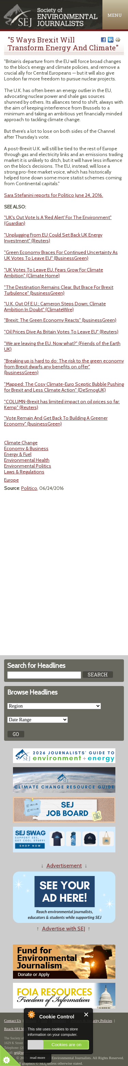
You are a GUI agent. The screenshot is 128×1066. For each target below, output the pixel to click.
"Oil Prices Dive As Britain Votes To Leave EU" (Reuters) (61, 332)
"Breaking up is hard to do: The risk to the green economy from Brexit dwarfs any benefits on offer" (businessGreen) (64, 367)
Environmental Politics (27, 466)
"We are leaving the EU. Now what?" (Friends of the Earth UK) (62, 346)
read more (37, 1057)
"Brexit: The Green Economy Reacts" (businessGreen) (60, 320)
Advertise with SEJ (63, 928)
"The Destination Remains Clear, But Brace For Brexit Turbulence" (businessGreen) (58, 290)
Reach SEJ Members (19, 1029)
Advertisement (64, 865)
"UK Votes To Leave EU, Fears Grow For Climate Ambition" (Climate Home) (53, 273)
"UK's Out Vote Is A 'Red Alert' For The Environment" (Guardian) (58, 220)
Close (86, 1014)
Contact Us (12, 1020)
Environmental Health (26, 460)
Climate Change (21, 443)
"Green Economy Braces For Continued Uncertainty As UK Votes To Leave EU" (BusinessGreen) (61, 255)
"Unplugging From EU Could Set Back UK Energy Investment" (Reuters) (53, 238)
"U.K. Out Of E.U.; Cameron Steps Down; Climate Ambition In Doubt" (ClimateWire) (55, 307)
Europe (11, 480)
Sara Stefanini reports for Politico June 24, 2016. (53, 195)
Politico (29, 488)
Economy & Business (26, 448)
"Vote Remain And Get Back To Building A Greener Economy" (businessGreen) (56, 421)
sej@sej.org (22, 1052)
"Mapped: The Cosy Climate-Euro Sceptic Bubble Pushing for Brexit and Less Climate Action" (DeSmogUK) (64, 387)
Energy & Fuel (17, 454)
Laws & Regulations (24, 472)
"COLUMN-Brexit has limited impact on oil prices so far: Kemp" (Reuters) (62, 404)
